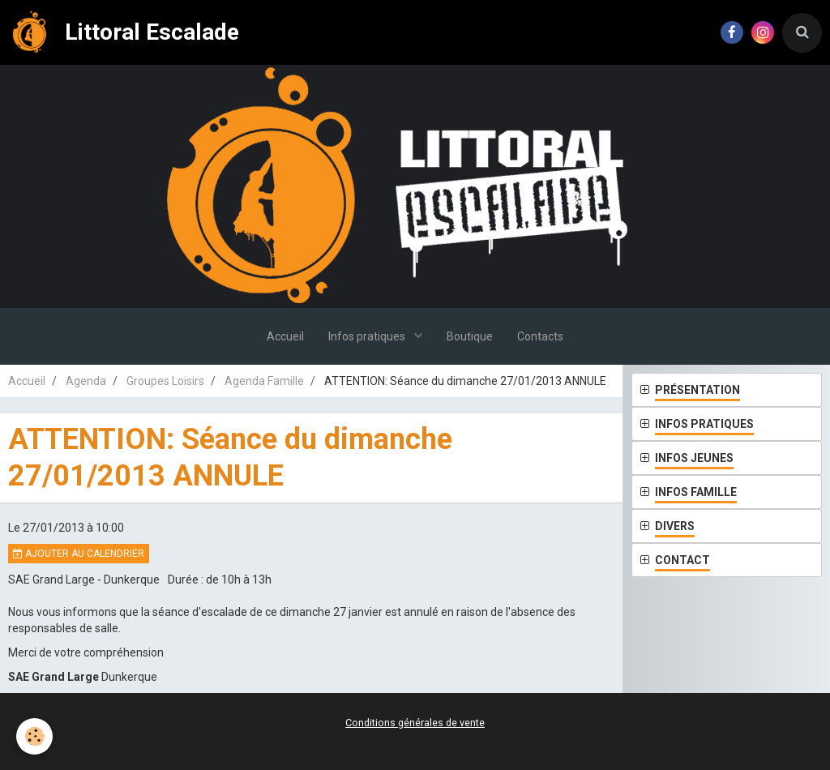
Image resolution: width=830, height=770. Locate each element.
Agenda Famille (264, 380)
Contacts (540, 336)
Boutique (470, 336)
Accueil (285, 336)
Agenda (86, 380)
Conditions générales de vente (415, 723)
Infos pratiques (368, 336)
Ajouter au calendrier (78, 553)
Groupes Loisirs (165, 380)
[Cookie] (34, 736)
